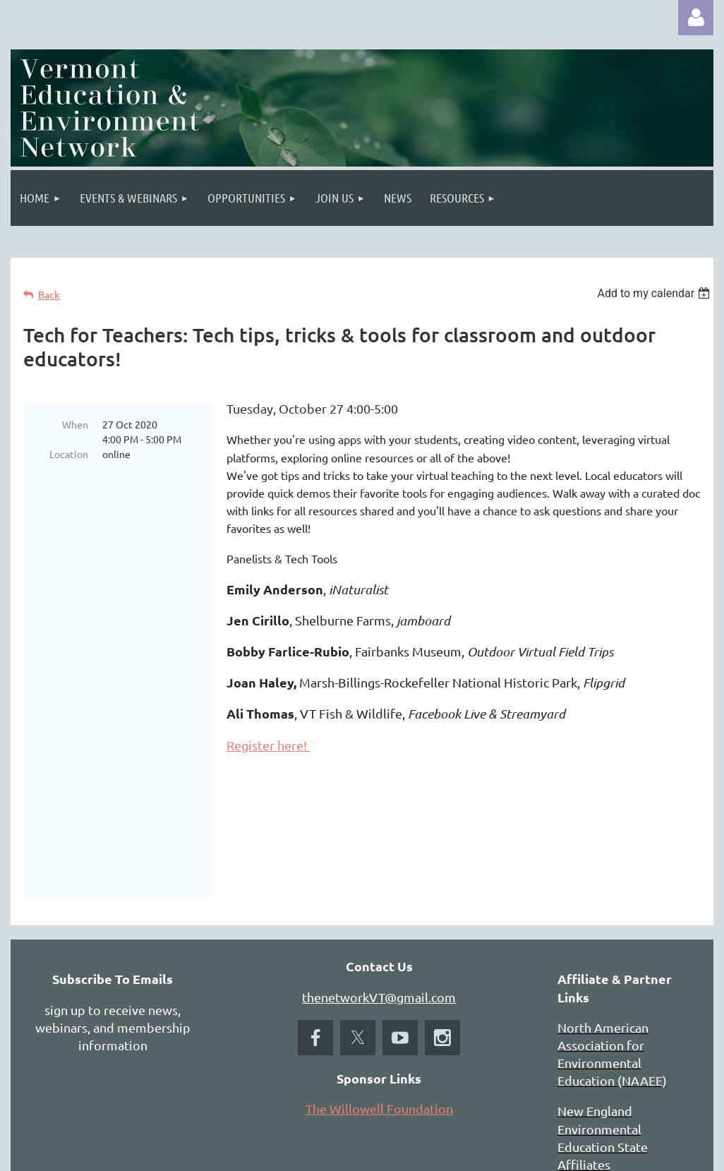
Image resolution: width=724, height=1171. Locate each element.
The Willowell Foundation (379, 996)
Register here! (268, 745)
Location (68, 454)
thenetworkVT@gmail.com (379, 884)
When (75, 424)
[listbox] (655, 293)
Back (49, 294)
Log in (695, 17)
